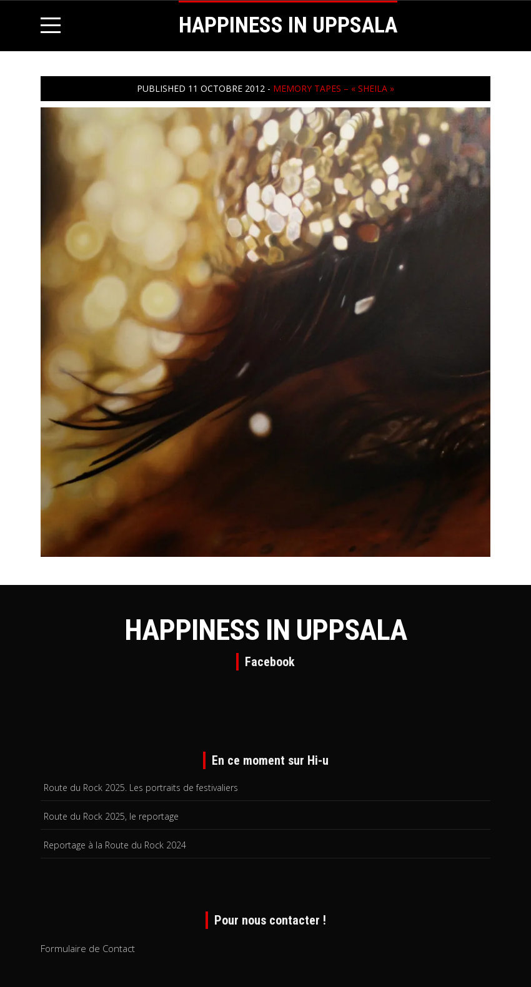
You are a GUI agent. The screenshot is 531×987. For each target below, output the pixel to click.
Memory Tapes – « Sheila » (333, 88)
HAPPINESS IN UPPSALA (288, 25)
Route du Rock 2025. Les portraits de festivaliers (141, 787)
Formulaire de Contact (88, 948)
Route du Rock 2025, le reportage (111, 816)
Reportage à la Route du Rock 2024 (115, 845)
